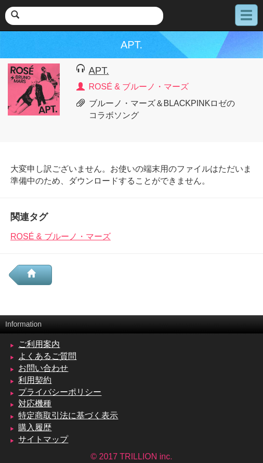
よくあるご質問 (47, 356)
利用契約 (34, 380)
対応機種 (34, 403)
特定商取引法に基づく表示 (68, 415)
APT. (99, 70)
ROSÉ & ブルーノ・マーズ (60, 236)
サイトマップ (43, 439)
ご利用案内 (39, 344)
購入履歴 (34, 427)
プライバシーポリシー (59, 392)
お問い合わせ (43, 368)
